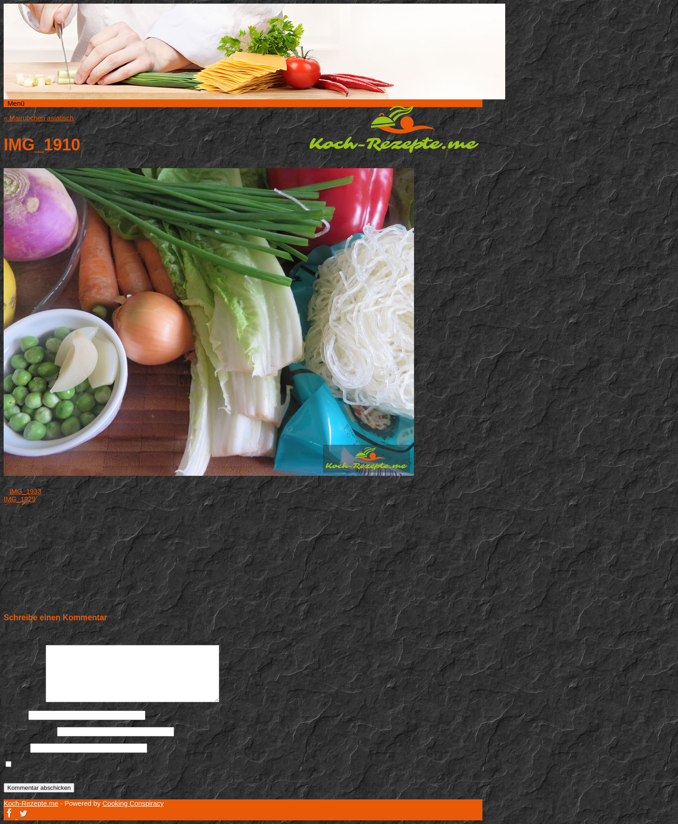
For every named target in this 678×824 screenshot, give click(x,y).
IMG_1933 (25, 491)
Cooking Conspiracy (133, 803)
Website (16, 748)
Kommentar (24, 700)
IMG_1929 (20, 499)
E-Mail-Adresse (29, 731)
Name (15, 715)
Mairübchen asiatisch (38, 118)
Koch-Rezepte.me (394, 129)
